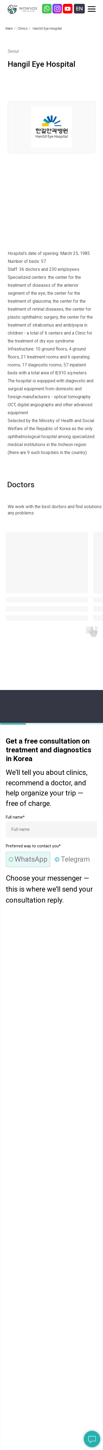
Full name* (15, 817)
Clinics (23, 28)
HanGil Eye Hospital (47, 28)
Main (9, 28)
